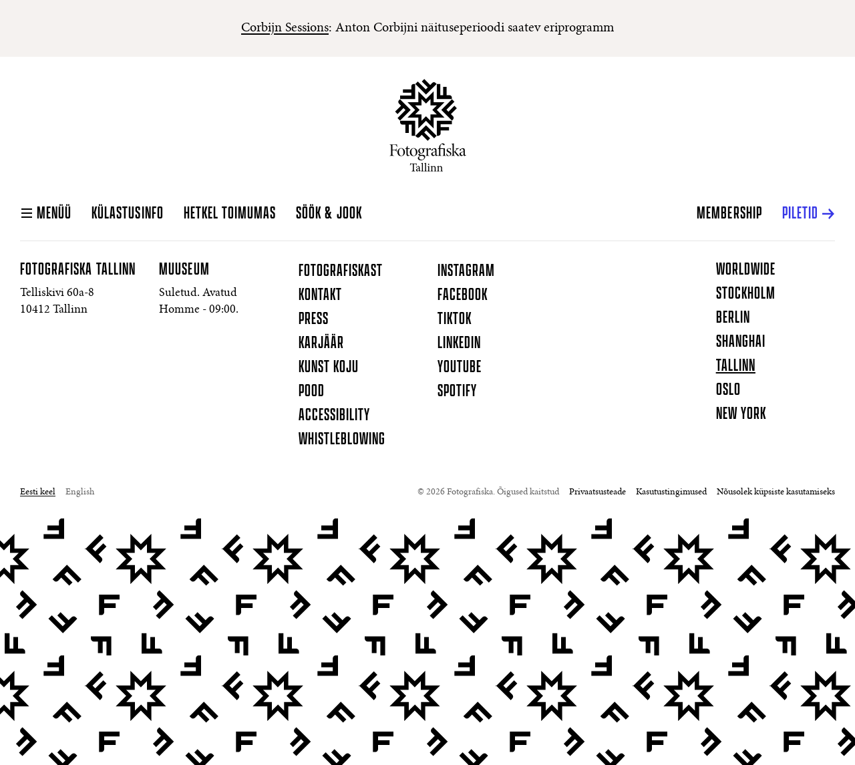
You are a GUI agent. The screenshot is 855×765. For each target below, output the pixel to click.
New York (741, 414)
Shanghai (740, 342)
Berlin (733, 318)
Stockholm (746, 294)
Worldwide (746, 270)
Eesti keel (37, 492)
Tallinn (735, 366)
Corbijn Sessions (285, 28)
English (79, 492)
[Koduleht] (427, 125)
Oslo (728, 390)
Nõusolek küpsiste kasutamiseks (776, 492)
